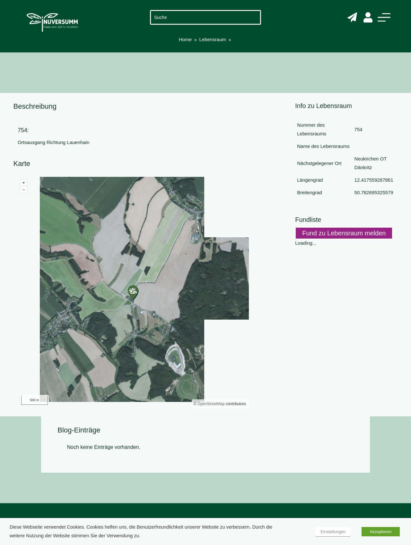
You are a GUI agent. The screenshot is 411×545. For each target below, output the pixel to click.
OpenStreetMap (211, 404)
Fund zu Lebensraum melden (344, 233)
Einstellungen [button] (332, 531)
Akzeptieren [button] (381, 531)
